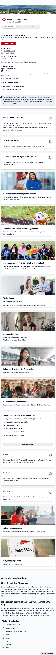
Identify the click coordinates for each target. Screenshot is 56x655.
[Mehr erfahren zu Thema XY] (12, 89)
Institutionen (34, 27)
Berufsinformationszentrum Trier (15, 631)
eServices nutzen (8, 44)
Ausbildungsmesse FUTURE (15, 435)
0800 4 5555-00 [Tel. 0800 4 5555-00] (9, 51)
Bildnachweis (48, 653)
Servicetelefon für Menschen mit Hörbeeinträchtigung (19, 62)
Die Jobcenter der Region (14, 429)
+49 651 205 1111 (10, 53)
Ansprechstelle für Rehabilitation (16, 432)
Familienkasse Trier (12, 425)
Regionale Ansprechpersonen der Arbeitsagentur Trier (23, 419)
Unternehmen (22, 27)
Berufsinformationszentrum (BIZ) (17, 422)
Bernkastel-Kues (10, 628)
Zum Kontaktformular (8, 78)
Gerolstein (8, 638)
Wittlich (7, 648)
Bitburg (7, 635)
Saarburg (8, 644)
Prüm (6, 641)
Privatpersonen (9, 27)
